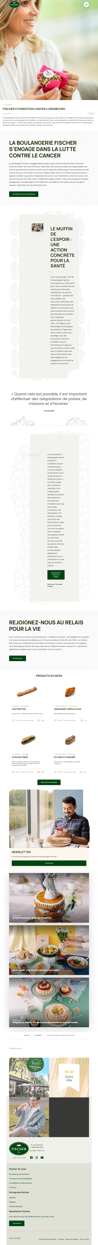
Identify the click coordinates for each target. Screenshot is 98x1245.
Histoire (12, 1197)
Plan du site (84, 1239)
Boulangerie (25, 706)
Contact (12, 1187)
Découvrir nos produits (49, 782)
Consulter (8, 105)
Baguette (16, 706)
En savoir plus (17, 658)
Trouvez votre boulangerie (20, 1178)
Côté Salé (25, 754)
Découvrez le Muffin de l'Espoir (56, 575)
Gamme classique (61, 706)
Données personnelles (47, 1239)
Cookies (61, 1239)
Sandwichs (16, 754)
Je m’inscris (49, 863)
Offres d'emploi (16, 1206)
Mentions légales (71, 1239)
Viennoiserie (73, 706)
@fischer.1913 (17, 1048)
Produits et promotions (19, 1174)
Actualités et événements (20, 1183)
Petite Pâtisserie (60, 754)
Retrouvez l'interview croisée (54, 585)
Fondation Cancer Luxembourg (24, 194)
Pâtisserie (71, 754)
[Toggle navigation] (86, 4)
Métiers (12, 1202)
